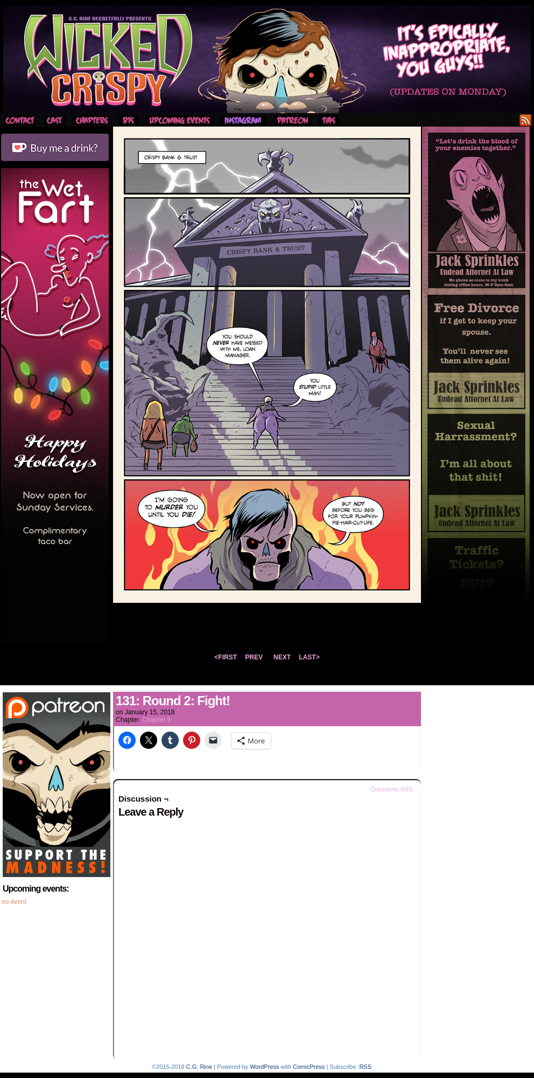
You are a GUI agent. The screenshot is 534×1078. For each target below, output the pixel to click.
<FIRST (225, 657)
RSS (525, 120)
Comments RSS (391, 789)
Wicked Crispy (267, 59)
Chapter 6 (156, 720)
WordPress (264, 1066)
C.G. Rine (199, 1066)
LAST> (309, 657)
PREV (254, 657)
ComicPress (309, 1066)
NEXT (282, 657)
